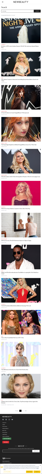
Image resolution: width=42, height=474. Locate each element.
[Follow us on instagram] (9, 419)
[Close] (40, 465)
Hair (2, 336)
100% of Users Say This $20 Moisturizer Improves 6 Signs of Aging (16, 240)
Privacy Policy (4, 432)
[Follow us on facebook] (3, 419)
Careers (3, 424)
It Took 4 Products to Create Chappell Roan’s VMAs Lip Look (15, 112)
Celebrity (3, 44)
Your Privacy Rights (7, 438)
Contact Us (4, 422)
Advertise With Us (5, 428)
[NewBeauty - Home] (21, 2)
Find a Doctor (4, 426)
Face (2, 270)
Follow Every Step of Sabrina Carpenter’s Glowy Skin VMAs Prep (15, 208)
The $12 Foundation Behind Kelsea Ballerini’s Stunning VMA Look (16, 305)
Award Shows (4, 111)
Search (37, 11)
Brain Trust (4, 430)
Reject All (36, 471)
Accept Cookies (29, 471)
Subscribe (6, 442)
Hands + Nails (4, 143)
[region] (21, 469)
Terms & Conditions (5, 436)
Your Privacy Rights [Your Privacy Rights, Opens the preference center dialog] (7, 471)
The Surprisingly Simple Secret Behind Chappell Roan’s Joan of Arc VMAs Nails (18, 144)
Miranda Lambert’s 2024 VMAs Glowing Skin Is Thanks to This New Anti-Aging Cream (20, 176)
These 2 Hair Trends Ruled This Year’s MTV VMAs (12, 337)
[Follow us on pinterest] (6, 419)
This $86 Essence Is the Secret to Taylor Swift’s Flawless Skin (14, 369)
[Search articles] (17, 11)
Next (26, 410)
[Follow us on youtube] (12, 419)
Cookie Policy (4, 434)
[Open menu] (2, 2)
